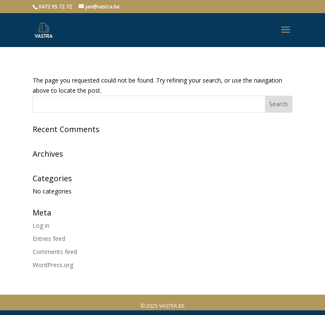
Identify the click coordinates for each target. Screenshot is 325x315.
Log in (41, 225)
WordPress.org (53, 265)
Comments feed (55, 252)
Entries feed (49, 239)
